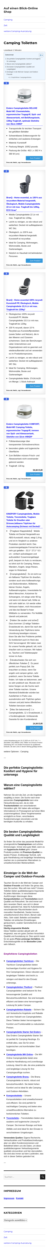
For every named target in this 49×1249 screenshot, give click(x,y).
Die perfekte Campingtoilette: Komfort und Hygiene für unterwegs (24, 60)
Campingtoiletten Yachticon (20, 961)
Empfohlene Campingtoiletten (21, 77)
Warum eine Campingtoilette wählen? (19, 64)
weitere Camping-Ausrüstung (17, 31)
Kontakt (19, 1198)
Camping (8, 20)
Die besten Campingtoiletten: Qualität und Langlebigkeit (20, 68)
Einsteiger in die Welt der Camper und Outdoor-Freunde (22, 73)
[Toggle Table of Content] (40, 55)
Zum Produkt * (35, 158)
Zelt (5, 25)
